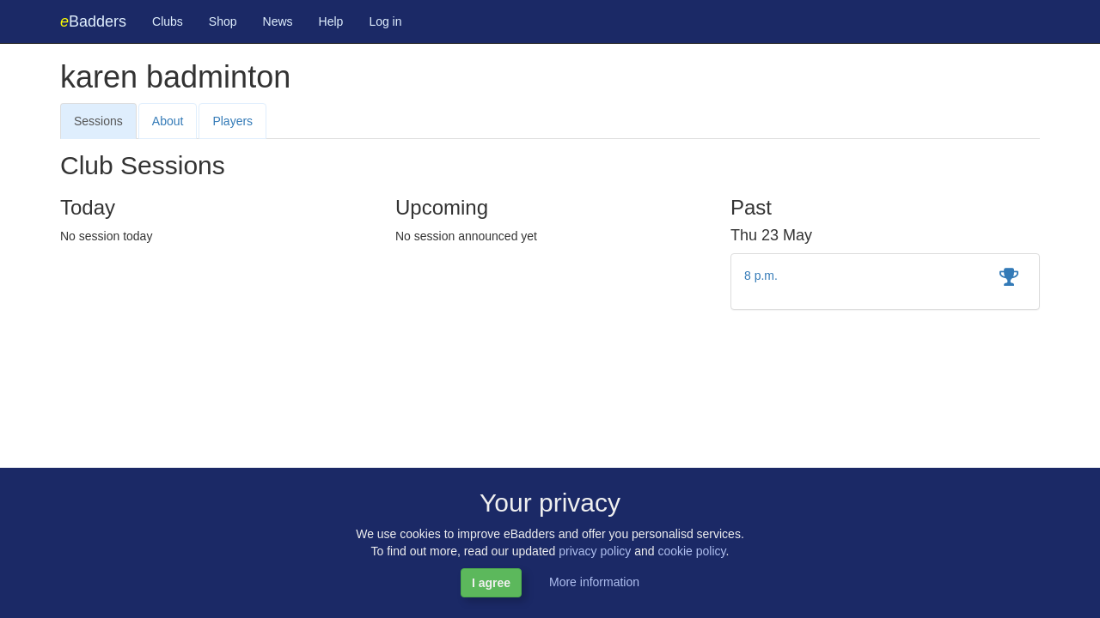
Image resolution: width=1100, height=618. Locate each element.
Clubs (167, 21)
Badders (93, 21)
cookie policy (691, 551)
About (168, 121)
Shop (223, 21)
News (278, 21)
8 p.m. (761, 275)
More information (594, 582)
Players (232, 121)
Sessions (98, 121)
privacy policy (595, 551)
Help (331, 21)
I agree (491, 583)
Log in (385, 21)
